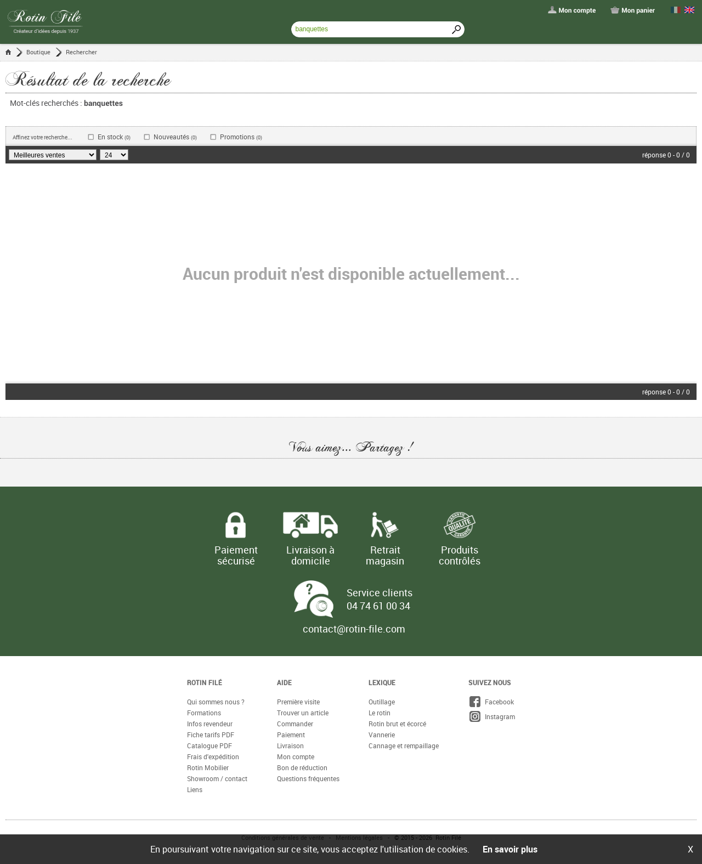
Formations (204, 712)
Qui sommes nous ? (216, 701)
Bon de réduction (302, 767)
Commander (295, 723)
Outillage (382, 701)
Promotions (241, 137)
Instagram (491, 716)
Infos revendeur (210, 723)
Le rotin (379, 712)
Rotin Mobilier (208, 767)
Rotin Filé (204, 682)
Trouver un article (303, 712)
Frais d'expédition (213, 756)
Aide (284, 682)
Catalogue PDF (209, 745)
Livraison (290, 745)
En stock (114, 137)
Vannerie (382, 734)
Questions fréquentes (308, 778)
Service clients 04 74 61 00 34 (379, 599)
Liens (194, 789)
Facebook (491, 701)
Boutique (38, 52)
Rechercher (81, 52)
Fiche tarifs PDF (210, 734)
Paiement (291, 734)
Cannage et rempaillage (404, 745)
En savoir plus (510, 849)
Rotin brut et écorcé (397, 723)
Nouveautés (175, 137)
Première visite (298, 701)
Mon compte (295, 756)
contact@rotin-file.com (354, 628)
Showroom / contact (217, 778)
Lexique (382, 682)
